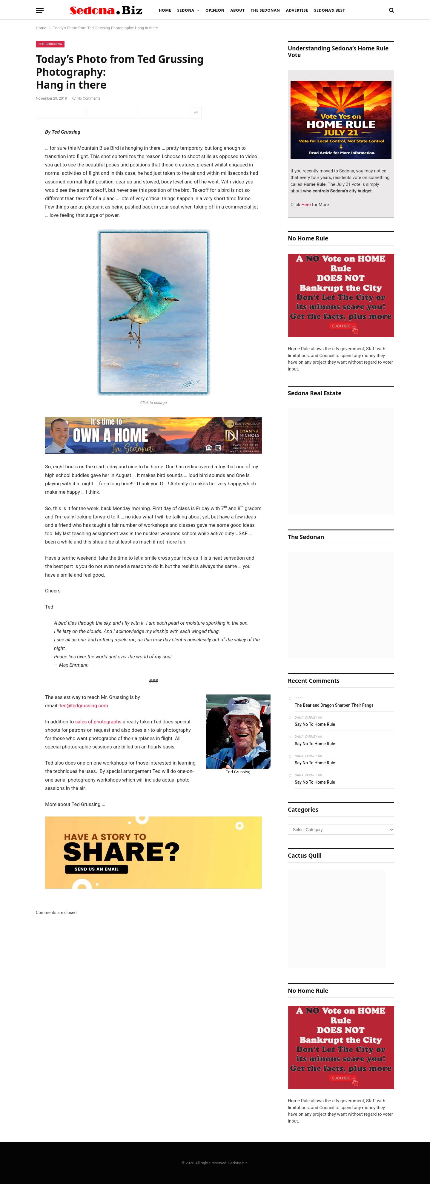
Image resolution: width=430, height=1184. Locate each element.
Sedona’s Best (329, 10)
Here (305, 204)
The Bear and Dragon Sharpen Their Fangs (334, 705)
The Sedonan (265, 10)
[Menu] (40, 10)
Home (165, 10)
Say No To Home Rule (315, 724)
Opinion (215, 10)
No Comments (86, 98)
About (238, 10)
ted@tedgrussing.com (84, 705)
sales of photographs (98, 722)
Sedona (185, 10)
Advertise (297, 10)
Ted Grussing (50, 44)
